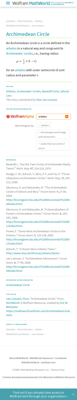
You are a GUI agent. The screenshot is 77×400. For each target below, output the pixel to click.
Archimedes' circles (19, 53)
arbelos (11, 48)
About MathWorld (18, 358)
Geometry (10, 21)
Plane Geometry (25, 21)
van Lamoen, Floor (17, 299)
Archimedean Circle (18, 285)
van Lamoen (37, 25)
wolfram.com (48, 362)
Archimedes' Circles (29, 91)
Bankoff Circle (50, 91)
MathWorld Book (30, 362)
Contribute (61, 358)
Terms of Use (57, 369)
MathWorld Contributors (18, 25)
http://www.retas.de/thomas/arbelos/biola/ (33, 253)
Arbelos (38, 21)
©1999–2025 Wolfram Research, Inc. (31, 369)
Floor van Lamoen (46, 100)
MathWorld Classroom (41, 358)
